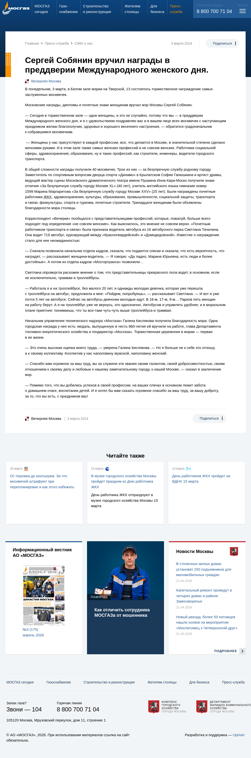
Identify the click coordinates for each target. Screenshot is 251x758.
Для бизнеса (199, 682)
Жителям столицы (162, 682)
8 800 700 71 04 (214, 11)
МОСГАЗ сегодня (20, 682)
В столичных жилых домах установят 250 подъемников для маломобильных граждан (203, 569)
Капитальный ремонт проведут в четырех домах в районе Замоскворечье (204, 595)
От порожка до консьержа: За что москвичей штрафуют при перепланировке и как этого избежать (42, 481)
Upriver (239, 735)
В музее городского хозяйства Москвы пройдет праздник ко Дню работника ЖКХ (123, 481)
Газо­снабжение (59, 682)
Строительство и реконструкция (109, 682)
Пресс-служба (233, 682)
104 (37, 709)
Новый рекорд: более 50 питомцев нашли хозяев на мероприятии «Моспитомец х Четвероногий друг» (207, 622)
